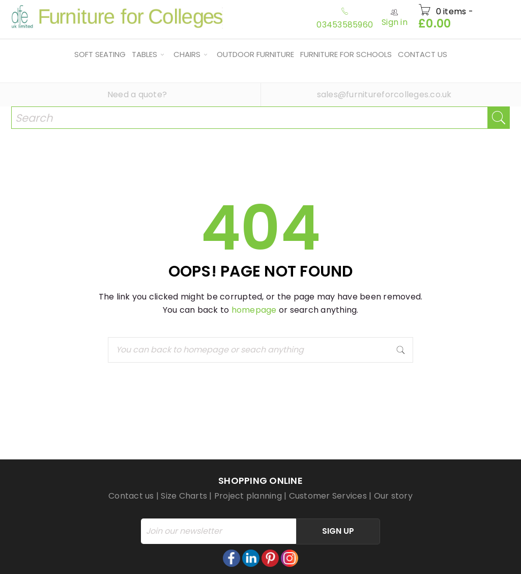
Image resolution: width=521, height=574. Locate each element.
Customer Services (328, 496)
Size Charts (184, 496)
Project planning (248, 496)
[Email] (218, 531)
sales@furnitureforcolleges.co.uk (384, 94)
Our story (393, 496)
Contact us (131, 496)
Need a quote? (137, 94)
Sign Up (338, 531)
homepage (254, 310)
